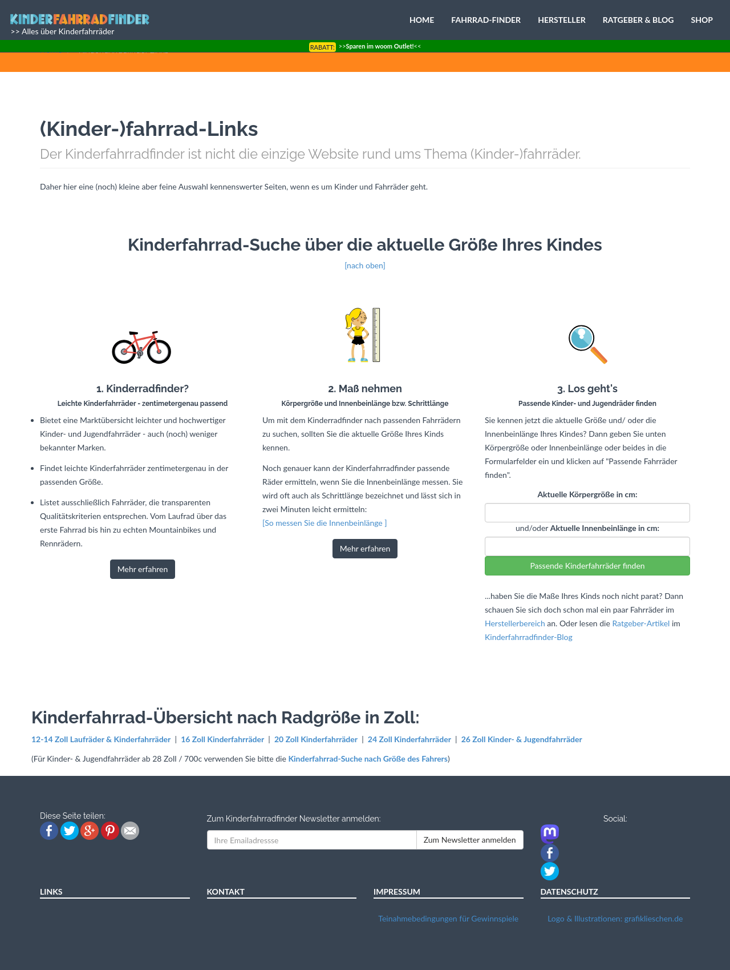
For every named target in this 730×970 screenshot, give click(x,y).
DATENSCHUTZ (569, 891)
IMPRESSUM (397, 891)
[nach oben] (365, 265)
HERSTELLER (562, 20)
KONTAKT (226, 891)
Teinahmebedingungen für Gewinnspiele (448, 918)
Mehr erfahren (142, 569)
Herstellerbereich (515, 623)
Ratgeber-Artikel (641, 623)
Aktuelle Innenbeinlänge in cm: (604, 528)
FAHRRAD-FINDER (486, 20)
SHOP (702, 20)
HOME (421, 20)
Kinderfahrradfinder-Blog (529, 637)
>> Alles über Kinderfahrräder (61, 31)
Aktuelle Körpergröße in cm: (587, 494)
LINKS (51, 891)
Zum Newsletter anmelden (470, 839)
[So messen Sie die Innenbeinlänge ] (324, 523)
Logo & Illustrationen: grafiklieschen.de (615, 918)
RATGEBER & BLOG (638, 20)
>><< (365, 46)
